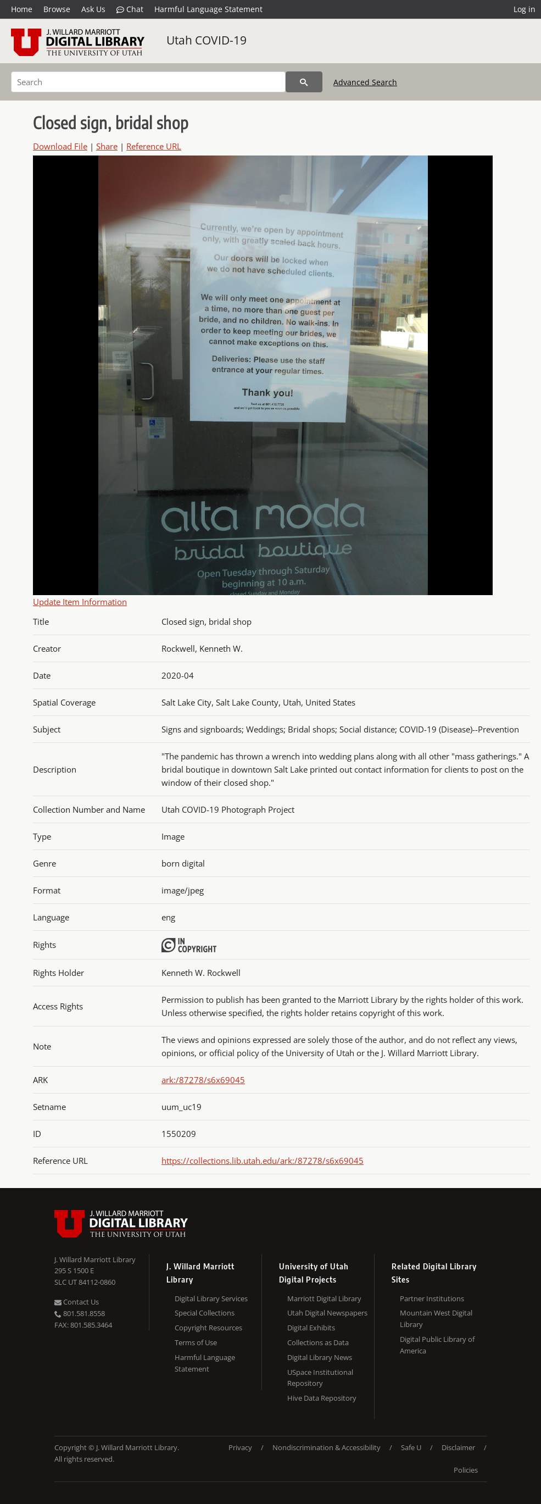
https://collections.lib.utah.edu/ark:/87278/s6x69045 (262, 1160)
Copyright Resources (208, 1328)
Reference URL (153, 146)
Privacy (240, 1447)
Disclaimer (458, 1447)
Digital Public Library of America (437, 1345)
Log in (525, 9)
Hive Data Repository (321, 1398)
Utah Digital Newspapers (327, 1313)
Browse (56, 9)
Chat (129, 9)
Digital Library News (319, 1357)
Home (21, 9)
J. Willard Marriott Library (95, 1259)
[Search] (148, 81)
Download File (60, 146)
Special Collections (205, 1313)
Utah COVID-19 (206, 40)
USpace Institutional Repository (320, 1378)
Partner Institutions (432, 1298)
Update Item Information (80, 601)
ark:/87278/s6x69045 (203, 1079)
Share (107, 146)
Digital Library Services (211, 1298)
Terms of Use (196, 1342)
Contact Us (76, 1302)
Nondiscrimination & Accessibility (326, 1447)
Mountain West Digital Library (436, 1318)
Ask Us (93, 9)
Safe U (411, 1447)
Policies (466, 1470)
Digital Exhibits (311, 1328)
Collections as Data (318, 1342)
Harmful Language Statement (208, 9)
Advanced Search (365, 82)
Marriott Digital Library (324, 1298)
